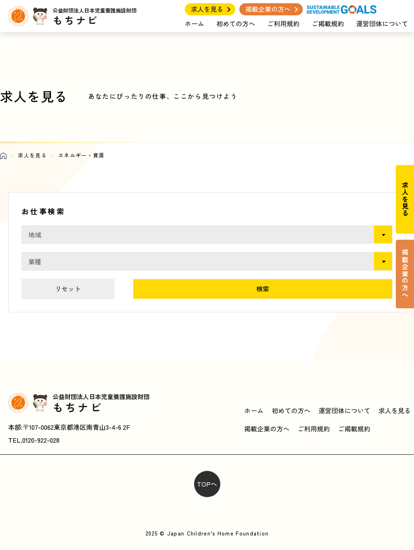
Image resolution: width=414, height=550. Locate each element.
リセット (68, 288)
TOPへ (207, 484)
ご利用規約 (283, 23)
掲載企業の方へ (268, 9)
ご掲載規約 (328, 23)
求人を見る (207, 9)
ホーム (194, 23)
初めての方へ (235, 23)
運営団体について (382, 23)
